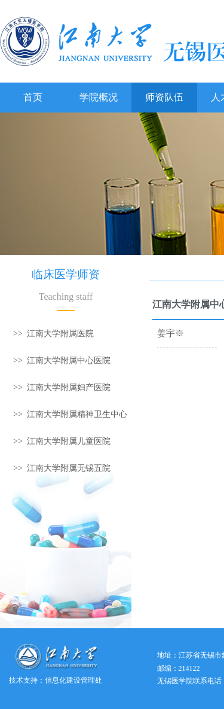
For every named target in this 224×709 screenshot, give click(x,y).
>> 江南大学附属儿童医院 (62, 441)
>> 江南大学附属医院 (53, 333)
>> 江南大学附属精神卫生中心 (70, 414)
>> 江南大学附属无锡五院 (62, 468)
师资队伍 (164, 97)
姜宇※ (170, 333)
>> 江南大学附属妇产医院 (62, 387)
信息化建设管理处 (73, 680)
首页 (32, 97)
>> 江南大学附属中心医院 (62, 360)
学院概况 (98, 97)
